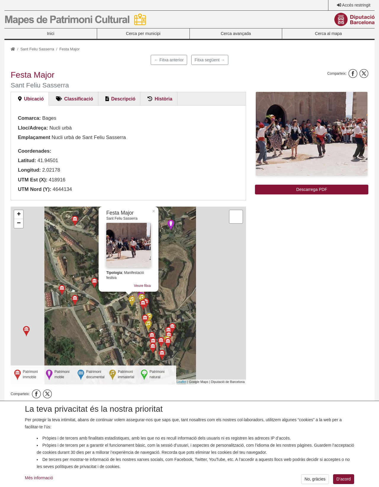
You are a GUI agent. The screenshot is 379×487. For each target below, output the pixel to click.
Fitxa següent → (210, 60)
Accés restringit (356, 5)
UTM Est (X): (32, 180)
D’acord (343, 479)
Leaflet (181, 382)
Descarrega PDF (311, 189)
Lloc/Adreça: (33, 128)
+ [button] (19, 214)
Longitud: (29, 170)
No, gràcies (314, 479)
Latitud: (27, 160)
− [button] (19, 223)
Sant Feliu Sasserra (37, 49)
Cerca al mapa (328, 33)
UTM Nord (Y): (34, 189)
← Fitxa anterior (169, 60)
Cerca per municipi (143, 33)
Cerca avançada (236, 33)
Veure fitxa (142, 286)
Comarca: (29, 118)
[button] (311, 134)
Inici (50, 33)
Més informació (39, 477)
